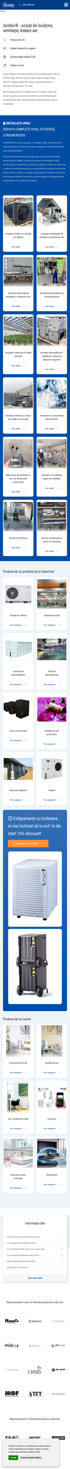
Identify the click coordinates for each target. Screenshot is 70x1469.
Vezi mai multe (35, 1278)
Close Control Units (18, 730)
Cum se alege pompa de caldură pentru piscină (23, 1237)
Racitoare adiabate (18, 790)
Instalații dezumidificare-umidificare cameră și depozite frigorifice (51, 356)
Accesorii (51, 1118)
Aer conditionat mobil (18, 1118)
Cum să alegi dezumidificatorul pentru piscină (23, 1255)
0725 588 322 (28, 5)
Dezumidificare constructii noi (17, 1267)
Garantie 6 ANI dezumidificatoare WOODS (21, 1261)
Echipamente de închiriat (25, 843)
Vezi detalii (16, 247)
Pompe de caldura (18, 615)
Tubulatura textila (52, 615)
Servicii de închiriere (18, 538)
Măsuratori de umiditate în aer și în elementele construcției (18, 479)
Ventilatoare (52, 1174)
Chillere (51, 790)
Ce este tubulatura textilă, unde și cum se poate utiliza (26, 1249)
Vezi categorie (16, 625)
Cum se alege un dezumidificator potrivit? (21, 1243)
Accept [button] (13, 1458)
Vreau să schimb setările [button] (31, 1458)
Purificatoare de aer (18, 1062)
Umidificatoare (52, 1062)
